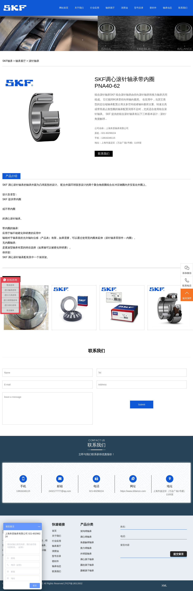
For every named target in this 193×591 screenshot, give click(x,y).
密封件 (153, 7)
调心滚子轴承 (87, 559)
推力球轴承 (86, 548)
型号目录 (138, 7)
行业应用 (94, 7)
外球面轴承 (86, 553)
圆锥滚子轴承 (87, 570)
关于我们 (79, 7)
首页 (54, 531)
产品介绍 (11, 176)
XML (164, 585)
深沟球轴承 (86, 531)
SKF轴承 (7, 61)
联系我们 (182, 7)
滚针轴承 (34, 61)
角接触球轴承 (87, 542)
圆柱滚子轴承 (87, 565)
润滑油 (124, 7)
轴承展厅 (110, 7)
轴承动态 (167, 7)
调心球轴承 (86, 536)
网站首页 (63, 7)
